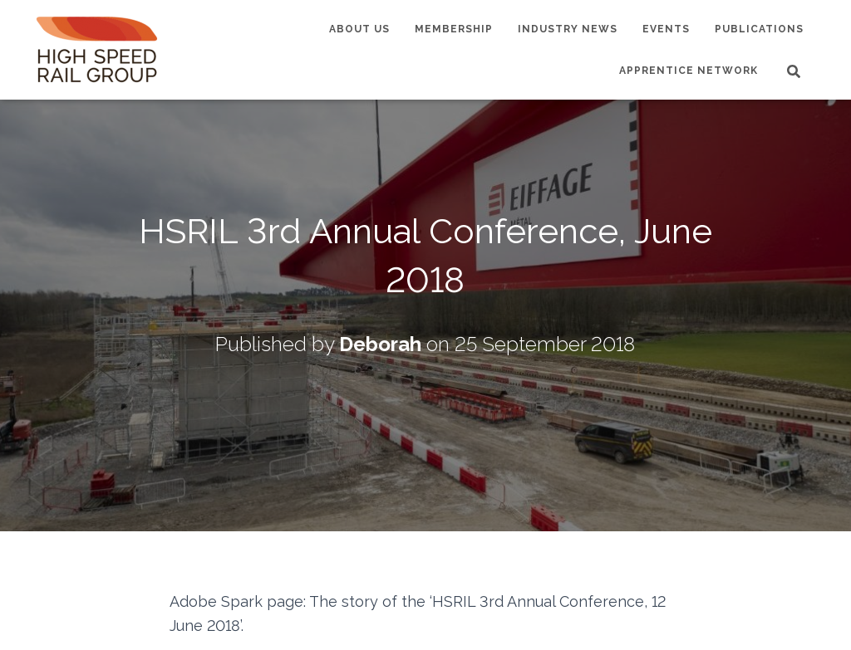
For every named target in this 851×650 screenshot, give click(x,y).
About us (359, 29)
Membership (454, 29)
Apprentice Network (688, 70)
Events (666, 29)
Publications (759, 29)
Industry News (567, 29)
